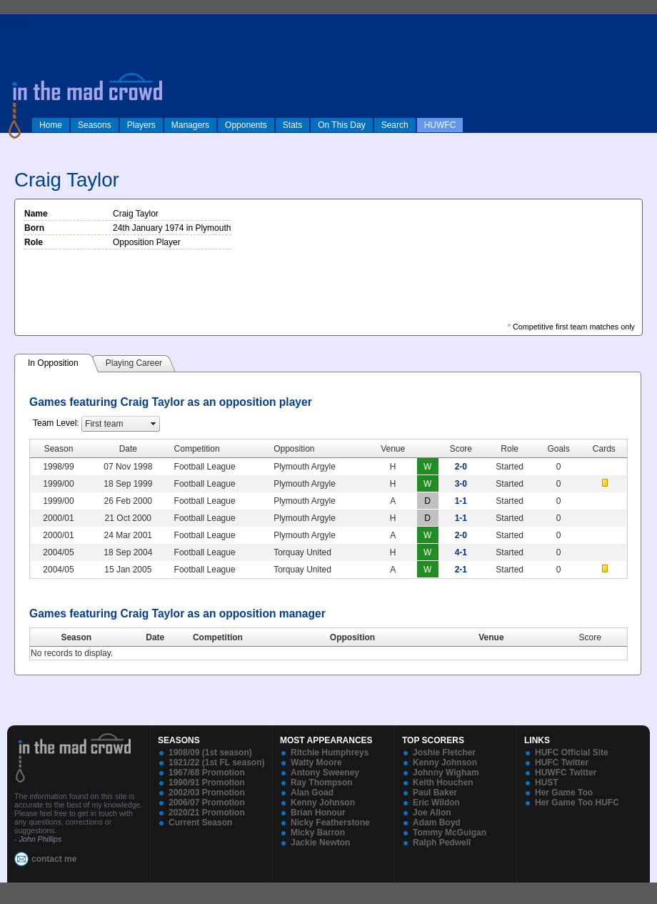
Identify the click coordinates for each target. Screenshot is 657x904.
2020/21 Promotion (207, 813)
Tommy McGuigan (449, 833)
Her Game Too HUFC (577, 803)
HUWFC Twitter (565, 773)
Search (394, 125)
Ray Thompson (322, 783)
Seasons (94, 125)
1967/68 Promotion (207, 773)
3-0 (461, 484)
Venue (490, 637)
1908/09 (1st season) (210, 752)
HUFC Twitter (561, 763)
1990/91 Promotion (207, 783)
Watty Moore (316, 763)
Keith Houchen (443, 783)
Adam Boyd (437, 823)
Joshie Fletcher (444, 752)
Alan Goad (312, 793)
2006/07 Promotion (207, 803)
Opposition (352, 637)
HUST (546, 783)
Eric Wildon (436, 803)
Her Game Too (564, 793)
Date (155, 637)
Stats (292, 125)
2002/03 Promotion (207, 793)
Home (50, 125)
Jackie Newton (320, 843)
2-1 (461, 570)
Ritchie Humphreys (329, 752)
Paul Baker (435, 793)
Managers (190, 125)
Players (141, 125)
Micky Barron (318, 833)
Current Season (200, 823)
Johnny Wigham (446, 773)
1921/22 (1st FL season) (217, 763)
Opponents (246, 125)
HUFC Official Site (571, 752)
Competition (218, 637)
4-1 (461, 552)
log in (15, 23)
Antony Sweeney (325, 773)
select (153, 424)
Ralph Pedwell (442, 843)
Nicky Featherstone (330, 823)
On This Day (341, 125)
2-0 (461, 467)
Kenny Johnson (323, 803)
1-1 (461, 501)
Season (76, 637)
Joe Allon (432, 813)
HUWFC (440, 125)
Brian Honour (318, 813)
